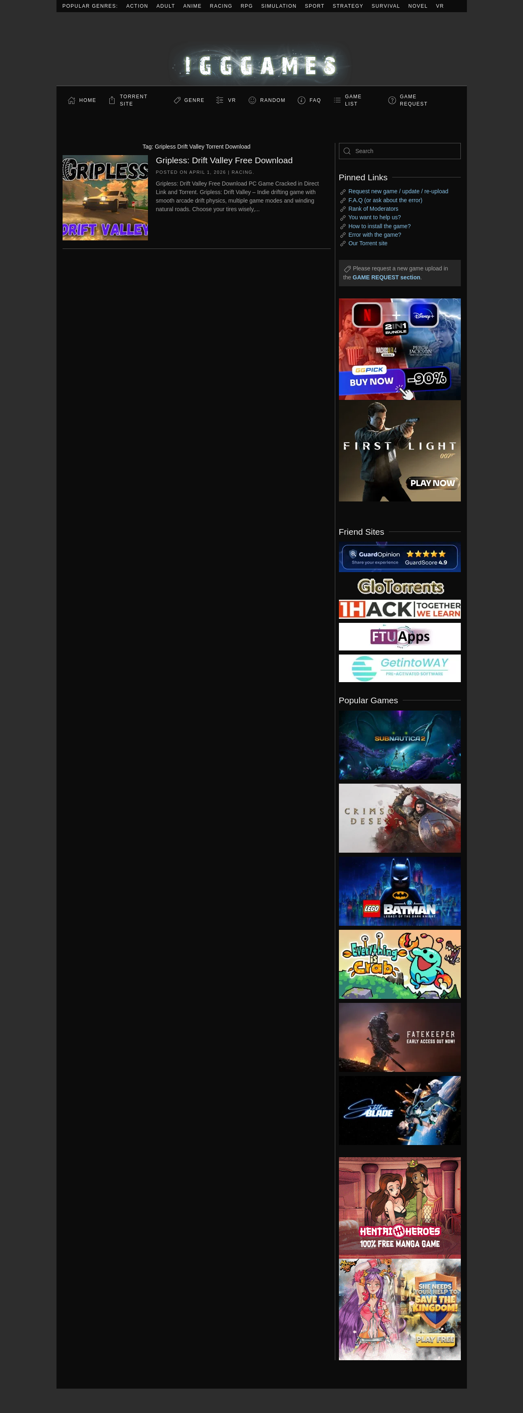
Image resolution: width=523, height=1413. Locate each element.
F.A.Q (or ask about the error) (385, 200)
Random (272, 100)
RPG (247, 6)
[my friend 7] (400, 668)
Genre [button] (194, 100)
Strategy (348, 6)
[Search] (400, 151)
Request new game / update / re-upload (398, 191)
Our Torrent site (367, 243)
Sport (315, 6)
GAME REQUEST (414, 100)
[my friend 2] (400, 585)
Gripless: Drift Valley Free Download (224, 160)
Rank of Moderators (373, 208)
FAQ (315, 100)
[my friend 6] (400, 636)
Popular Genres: (90, 6)
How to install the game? (379, 226)
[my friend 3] (400, 608)
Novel (418, 6)
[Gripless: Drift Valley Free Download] (105, 197)
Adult (165, 6)
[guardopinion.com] (400, 556)
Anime (192, 6)
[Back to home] (262, 49)
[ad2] (396, 1208)
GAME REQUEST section (386, 277)
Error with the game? (374, 234)
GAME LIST (353, 100)
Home (87, 100)
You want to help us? (374, 217)
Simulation (279, 6)
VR (440, 6)
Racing (221, 6)
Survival (386, 6)
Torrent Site (134, 100)
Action (137, 6)
